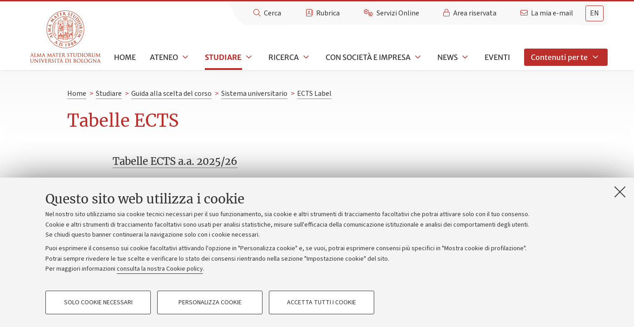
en (594, 13)
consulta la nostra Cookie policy (160, 268)
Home (125, 57)
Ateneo (164, 57)
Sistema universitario (254, 94)
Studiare (223, 57)
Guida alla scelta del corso (171, 94)
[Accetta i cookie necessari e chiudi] (620, 191)
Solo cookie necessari (98, 302)
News (447, 57)
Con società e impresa (368, 57)
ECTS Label (314, 94)
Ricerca (283, 57)
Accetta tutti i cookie (321, 302)
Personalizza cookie (210, 302)
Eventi (497, 57)
